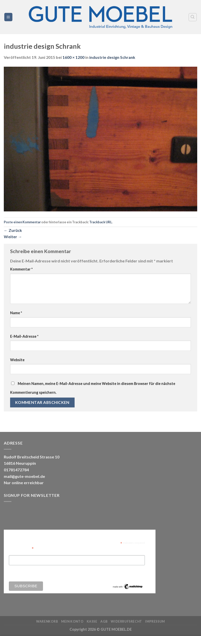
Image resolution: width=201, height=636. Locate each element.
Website (17, 360)
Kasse (92, 621)
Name (16, 313)
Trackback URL (100, 222)
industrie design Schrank (112, 57)
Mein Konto (72, 621)
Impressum (155, 621)
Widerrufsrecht (126, 621)
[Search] (193, 17)
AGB (104, 621)
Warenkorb (47, 621)
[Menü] (8, 17)
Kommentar (21, 269)
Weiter (13, 236)
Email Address (21, 548)
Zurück (13, 230)
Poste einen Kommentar (22, 222)
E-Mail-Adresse (24, 336)
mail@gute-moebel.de (24, 476)
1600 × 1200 (73, 57)
